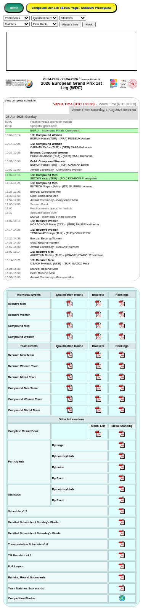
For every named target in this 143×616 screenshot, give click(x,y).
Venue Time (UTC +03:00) (74, 104)
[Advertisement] (71, 51)
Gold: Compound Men (44, 196)
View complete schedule (20, 100)
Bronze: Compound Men (45, 191)
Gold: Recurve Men (42, 273)
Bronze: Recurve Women (46, 238)
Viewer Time (117, 104)
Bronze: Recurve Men (44, 269)
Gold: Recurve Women (44, 242)
